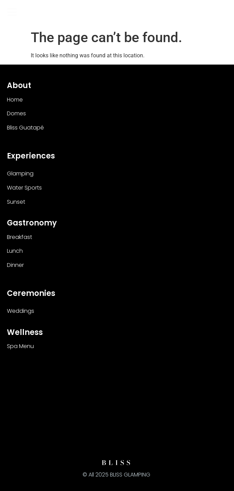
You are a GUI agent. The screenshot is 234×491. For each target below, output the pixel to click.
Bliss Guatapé (25, 128)
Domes (16, 113)
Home (15, 100)
